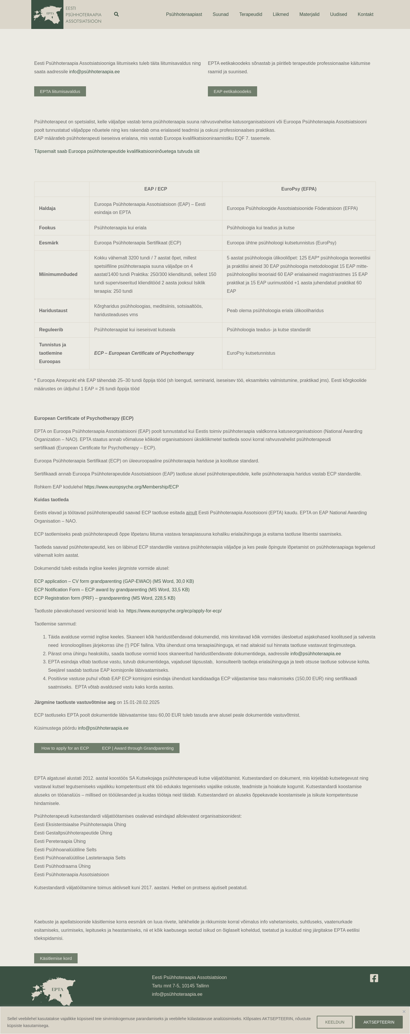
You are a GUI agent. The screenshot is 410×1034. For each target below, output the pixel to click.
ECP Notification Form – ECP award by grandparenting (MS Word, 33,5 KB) (112, 589)
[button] (116, 14)
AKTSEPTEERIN (378, 1022)
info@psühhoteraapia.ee (94, 71)
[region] (205, 1020)
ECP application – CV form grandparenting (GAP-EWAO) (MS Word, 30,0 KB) (114, 581)
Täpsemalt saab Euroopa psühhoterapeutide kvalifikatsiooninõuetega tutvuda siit (116, 151)
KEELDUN (334, 1022)
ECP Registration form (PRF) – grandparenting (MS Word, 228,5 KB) (104, 598)
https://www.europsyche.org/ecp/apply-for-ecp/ (174, 610)
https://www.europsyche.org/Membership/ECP (131, 486)
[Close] (403, 1011)
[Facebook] (374, 978)
